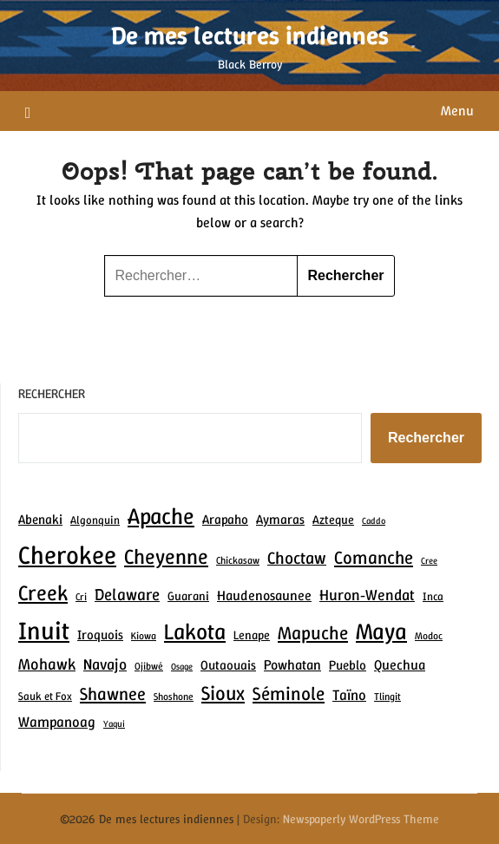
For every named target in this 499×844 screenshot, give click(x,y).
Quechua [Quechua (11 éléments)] (399, 665)
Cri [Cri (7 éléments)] (81, 597)
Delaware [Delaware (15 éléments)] (127, 594)
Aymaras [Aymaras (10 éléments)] (280, 519)
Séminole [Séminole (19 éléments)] (289, 693)
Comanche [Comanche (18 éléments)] (373, 558)
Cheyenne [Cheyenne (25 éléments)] (166, 556)
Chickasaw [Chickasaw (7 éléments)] (237, 560)
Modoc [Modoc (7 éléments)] (429, 636)
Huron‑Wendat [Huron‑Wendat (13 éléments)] (367, 595)
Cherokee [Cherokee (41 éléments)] (67, 555)
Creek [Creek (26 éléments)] (43, 593)
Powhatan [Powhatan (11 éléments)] (292, 665)
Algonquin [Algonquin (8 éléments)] (95, 520)
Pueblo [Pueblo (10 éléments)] (347, 665)
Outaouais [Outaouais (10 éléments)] (228, 665)
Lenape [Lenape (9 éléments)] (251, 635)
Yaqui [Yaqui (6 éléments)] (114, 723)
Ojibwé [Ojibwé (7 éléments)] (149, 666)
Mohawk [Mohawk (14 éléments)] (47, 664)
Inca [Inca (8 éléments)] (433, 596)
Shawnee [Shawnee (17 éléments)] (113, 693)
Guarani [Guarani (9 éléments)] (188, 596)
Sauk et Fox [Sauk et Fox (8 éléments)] (45, 696)
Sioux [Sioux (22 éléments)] (223, 693)
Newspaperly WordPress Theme (361, 819)
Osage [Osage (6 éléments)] (182, 666)
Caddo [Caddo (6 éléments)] (373, 520)
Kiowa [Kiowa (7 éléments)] (143, 636)
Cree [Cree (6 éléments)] (429, 560)
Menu (457, 110)
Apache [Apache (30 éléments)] (161, 516)
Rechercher (51, 393)
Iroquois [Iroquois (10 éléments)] (100, 635)
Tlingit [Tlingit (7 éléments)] (387, 696)
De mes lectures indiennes (250, 35)
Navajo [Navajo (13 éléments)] (105, 664)
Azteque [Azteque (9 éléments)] (333, 519)
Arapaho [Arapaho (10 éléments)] (225, 519)
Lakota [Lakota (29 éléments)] (195, 631)
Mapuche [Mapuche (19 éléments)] (313, 632)
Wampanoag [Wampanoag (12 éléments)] (56, 721)
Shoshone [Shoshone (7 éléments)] (174, 696)
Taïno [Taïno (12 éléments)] (349, 694)
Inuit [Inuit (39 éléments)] (43, 630)
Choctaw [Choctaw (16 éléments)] (296, 557)
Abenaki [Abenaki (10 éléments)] (40, 519)
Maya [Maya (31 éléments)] (381, 631)
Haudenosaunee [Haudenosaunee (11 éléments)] (264, 595)
